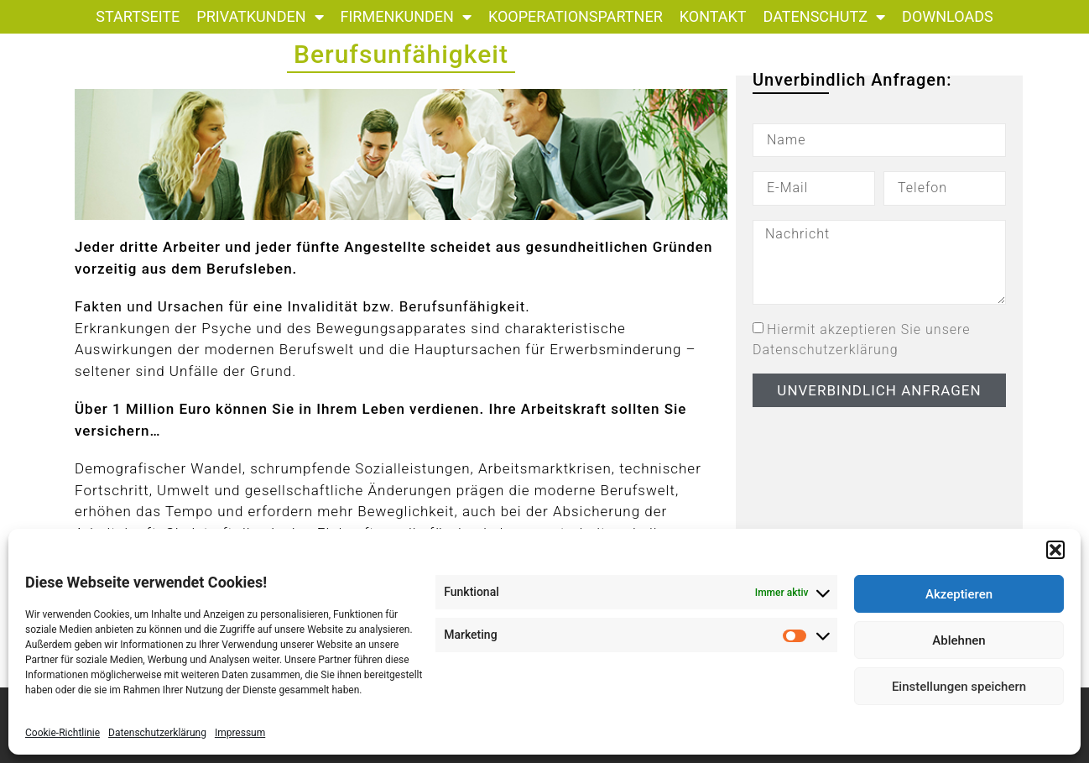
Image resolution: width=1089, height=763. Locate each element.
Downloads (947, 16)
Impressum (240, 733)
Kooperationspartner (575, 16)
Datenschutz (824, 17)
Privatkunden (259, 17)
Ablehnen (958, 640)
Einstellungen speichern (959, 686)
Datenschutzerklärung (157, 733)
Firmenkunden (406, 17)
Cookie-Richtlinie (62, 733)
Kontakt (713, 16)
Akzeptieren (959, 594)
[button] (1055, 549)
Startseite (138, 16)
